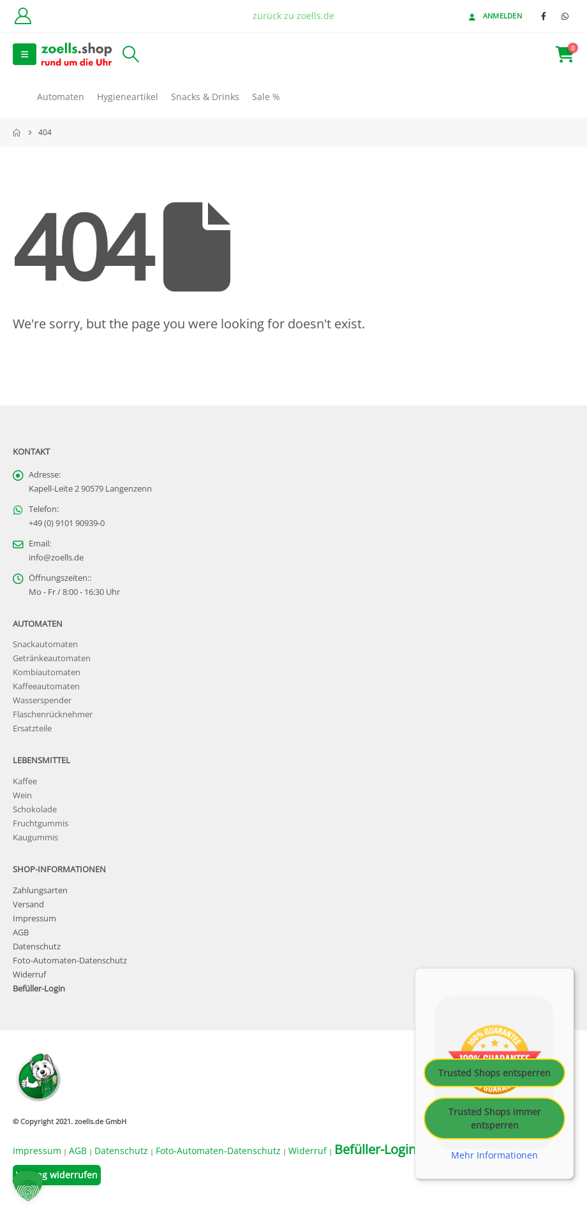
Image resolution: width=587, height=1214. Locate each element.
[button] (24, 54)
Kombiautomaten (46, 672)
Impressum (34, 918)
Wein (22, 795)
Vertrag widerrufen (57, 1175)
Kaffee (25, 781)
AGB (21, 932)
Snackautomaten (45, 644)
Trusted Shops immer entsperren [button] (495, 1117)
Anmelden (494, 15)
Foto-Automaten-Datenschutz (70, 960)
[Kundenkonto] (23, 16)
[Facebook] (544, 16)
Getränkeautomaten (52, 658)
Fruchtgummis (40, 823)
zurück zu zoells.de (293, 16)
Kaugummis (35, 837)
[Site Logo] (76, 54)
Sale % (266, 97)
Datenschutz (37, 946)
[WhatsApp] (565, 16)
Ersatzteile (32, 728)
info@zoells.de (56, 557)
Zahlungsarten (40, 890)
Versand (28, 904)
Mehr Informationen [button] (494, 1154)
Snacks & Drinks (205, 97)
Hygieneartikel (127, 97)
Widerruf (29, 974)
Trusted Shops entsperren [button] (494, 1072)
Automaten (60, 97)
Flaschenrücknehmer (53, 714)
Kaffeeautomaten (46, 686)
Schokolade (35, 809)
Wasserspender (42, 700)
